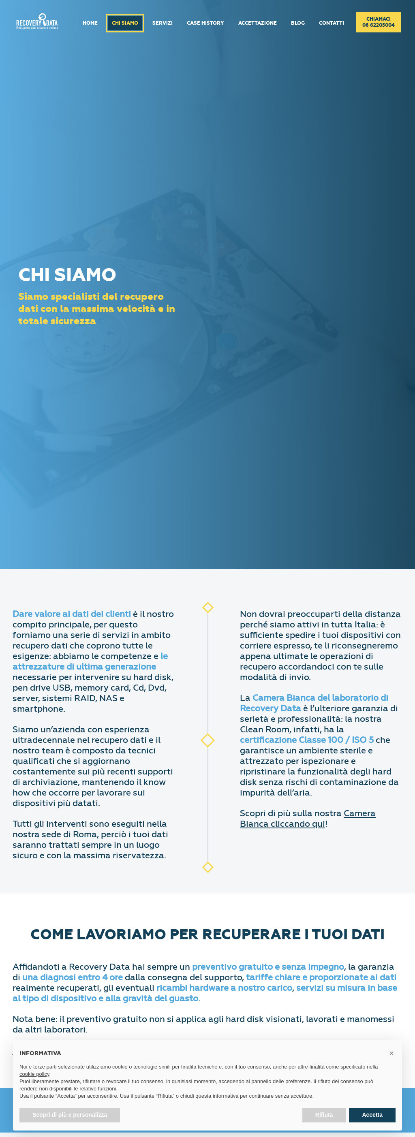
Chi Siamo (125, 23)
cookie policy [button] (34, 1074)
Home (90, 23)
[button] (391, 1053)
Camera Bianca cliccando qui (308, 818)
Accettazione (257, 23)
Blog (298, 23)
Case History (205, 23)
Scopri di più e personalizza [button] (69, 1114)
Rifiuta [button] (324, 1114)
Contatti (331, 23)
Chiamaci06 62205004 (378, 22)
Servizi (162, 23)
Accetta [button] (372, 1114)
